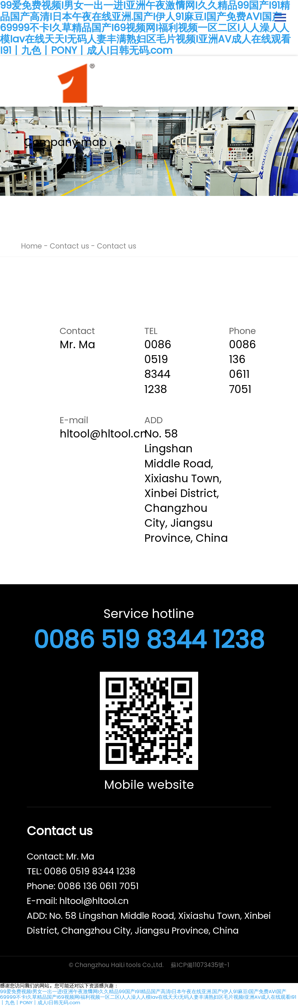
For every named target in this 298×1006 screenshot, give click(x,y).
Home (31, 246)
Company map (65, 142)
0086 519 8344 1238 (149, 640)
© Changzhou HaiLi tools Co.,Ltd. (116, 965)
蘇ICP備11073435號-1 (200, 965)
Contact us (69, 246)
